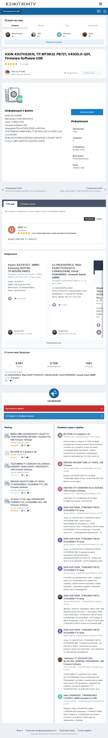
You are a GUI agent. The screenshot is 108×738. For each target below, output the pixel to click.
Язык (20, 730)
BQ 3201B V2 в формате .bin (24, 452)
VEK (39, 33)
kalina (72, 513)
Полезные (89, 219)
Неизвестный (23, 442)
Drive (72, 493)
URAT (20, 227)
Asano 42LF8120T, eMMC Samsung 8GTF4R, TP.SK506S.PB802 (24, 268)
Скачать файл (87, 112)
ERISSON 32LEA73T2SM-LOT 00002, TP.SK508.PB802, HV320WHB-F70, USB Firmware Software (29, 484)
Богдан (73, 667)
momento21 (22, 454)
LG (82, 280)
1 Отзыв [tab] (10, 204)
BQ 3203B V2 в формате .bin (77, 434)
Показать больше (54, 42)
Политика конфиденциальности (41, 730)
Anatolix (73, 701)
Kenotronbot (17, 33)
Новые (99, 219)
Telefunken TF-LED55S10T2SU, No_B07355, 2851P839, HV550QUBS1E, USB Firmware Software (84, 661)
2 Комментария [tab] (27, 204)
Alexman (67, 33)
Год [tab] (66, 25)
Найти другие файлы (20, 74)
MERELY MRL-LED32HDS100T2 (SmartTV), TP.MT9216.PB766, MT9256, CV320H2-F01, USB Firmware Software (31, 437)
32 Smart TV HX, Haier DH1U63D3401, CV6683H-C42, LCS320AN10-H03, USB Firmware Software (29, 502)
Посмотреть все (54, 343)
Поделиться (71, 73)
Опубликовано (88, 437)
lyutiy (91, 33)
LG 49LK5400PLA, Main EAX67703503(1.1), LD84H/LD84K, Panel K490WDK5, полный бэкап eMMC (69, 271)
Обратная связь (67, 730)
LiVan (72, 437)
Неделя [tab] (15, 25)
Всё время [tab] (92, 25)
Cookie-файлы (84, 730)
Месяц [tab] (41, 25)
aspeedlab (74, 468)
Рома (22, 71)
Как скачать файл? (15, 408)
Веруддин (12, 274)
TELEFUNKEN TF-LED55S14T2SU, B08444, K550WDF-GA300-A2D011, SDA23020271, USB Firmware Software (30, 467)
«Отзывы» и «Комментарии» (20, 416)
